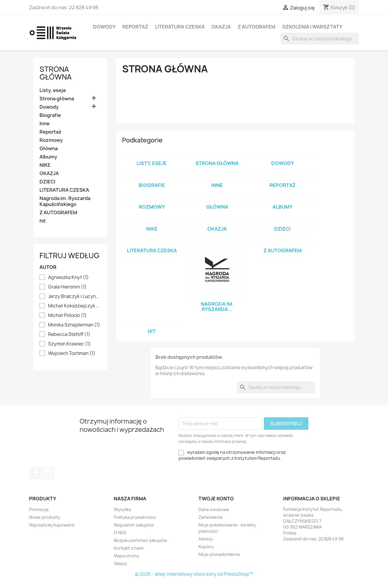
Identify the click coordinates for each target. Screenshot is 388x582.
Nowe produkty (44, 517)
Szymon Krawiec (69, 344)
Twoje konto (216, 498)
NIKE (45, 165)
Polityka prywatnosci (135, 517)
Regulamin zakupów (134, 525)
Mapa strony (126, 556)
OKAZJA (221, 26)
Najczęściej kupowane (52, 525)
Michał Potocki (67, 315)
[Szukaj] (319, 39)
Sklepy (120, 563)
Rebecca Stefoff (69, 334)
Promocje (39, 509)
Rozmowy (51, 140)
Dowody (104, 26)
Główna (49, 148)
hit (43, 221)
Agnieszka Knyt (68, 277)
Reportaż (135, 26)
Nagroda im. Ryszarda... (217, 307)
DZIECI (47, 182)
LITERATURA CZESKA (180, 26)
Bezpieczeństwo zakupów (140, 540)
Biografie (50, 115)
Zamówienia (210, 517)
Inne (45, 123)
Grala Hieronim (67, 287)
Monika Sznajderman (74, 325)
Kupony (206, 546)
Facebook (36, 473)
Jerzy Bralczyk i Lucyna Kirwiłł (74, 296)
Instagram (49, 473)
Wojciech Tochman (71, 353)
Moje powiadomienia (219, 554)
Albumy (48, 157)
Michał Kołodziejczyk (74, 306)
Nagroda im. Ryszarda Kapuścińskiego (65, 201)
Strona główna (56, 73)
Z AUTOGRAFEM (256, 26)
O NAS (120, 532)
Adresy (205, 539)
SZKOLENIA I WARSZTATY (312, 26)
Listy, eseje (53, 90)
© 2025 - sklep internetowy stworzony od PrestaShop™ (194, 574)
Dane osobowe (213, 509)
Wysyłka (122, 509)
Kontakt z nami (128, 548)
